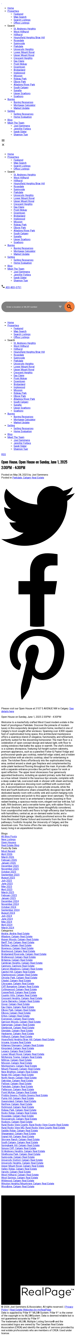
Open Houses (8, 842)
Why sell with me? (23, 1230)
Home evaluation (22, 1233)
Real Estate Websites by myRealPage (30, 1309)
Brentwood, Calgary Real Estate (18, 951)
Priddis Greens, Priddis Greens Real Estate (24, 1095)
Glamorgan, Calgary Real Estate (18, 1024)
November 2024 (10, 904)
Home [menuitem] (10, 8)
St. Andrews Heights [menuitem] (25, 28)
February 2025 (9, 895)
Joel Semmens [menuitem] (22, 125)
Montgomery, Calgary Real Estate (19, 1065)
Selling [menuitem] (11, 111)
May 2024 (6, 921)
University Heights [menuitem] (24, 49)
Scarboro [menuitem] (18, 96)
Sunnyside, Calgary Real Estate (18, 1157)
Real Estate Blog (10, 845)
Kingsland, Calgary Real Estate (17, 1048)
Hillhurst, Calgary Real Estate (16, 1036)
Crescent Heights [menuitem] (23, 58)
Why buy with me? (23, 1206)
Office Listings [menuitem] (21, 22)
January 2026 (8, 863)
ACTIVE (71, 298)
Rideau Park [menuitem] (20, 78)
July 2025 (6, 880)
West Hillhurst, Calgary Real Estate (20, 1174)
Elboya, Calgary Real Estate (16, 1013)
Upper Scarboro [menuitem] (22, 93)
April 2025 (6, 889)
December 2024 (10, 901)
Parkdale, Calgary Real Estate (28, 477)
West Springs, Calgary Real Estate (19, 1177)
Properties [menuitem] (13, 11)
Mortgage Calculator (24, 1209)
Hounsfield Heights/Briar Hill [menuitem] (29, 37)
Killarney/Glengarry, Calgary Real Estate (22, 1045)
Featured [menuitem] (18, 14)
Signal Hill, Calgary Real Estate (17, 1136)
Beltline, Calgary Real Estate (16, 945)
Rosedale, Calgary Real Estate (17, 1115)
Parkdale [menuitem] (18, 46)
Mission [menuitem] (18, 75)
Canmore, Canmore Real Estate (18, 965)
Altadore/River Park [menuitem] (24, 84)
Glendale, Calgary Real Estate (17, 1030)
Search (11, 25)
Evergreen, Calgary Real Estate (17, 1018)
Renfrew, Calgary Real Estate (16, 1104)
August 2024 (8, 913)
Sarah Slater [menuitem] (20, 131)
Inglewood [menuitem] (19, 72)
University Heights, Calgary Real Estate (22, 1163)
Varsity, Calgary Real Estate (16, 1171)
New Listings (8, 839)
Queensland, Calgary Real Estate (18, 1101)
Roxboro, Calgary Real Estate (17, 1121)
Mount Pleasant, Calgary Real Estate (20, 1068)
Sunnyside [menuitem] (19, 43)
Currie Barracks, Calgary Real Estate (20, 1001)
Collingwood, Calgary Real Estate (19, 989)
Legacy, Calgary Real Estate (16, 1051)
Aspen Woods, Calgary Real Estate (20, 939)
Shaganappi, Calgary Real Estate (18, 1133)
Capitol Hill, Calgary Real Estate (18, 971)
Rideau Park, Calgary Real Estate (18, 1110)
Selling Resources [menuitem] (23, 114)
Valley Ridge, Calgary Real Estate (19, 1168)
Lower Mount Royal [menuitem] (24, 52)
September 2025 (10, 874)
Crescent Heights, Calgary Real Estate (21, 998)
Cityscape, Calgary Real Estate (17, 983)
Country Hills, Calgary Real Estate (19, 995)
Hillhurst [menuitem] (18, 34)
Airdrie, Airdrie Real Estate (15, 933)
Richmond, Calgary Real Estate (17, 1107)
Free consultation (22, 1236)
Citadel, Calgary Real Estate (16, 980)
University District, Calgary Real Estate (22, 1160)
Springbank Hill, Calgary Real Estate (20, 1145)
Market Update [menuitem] (22, 108)
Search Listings (21, 1212)
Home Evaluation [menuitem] (23, 116)
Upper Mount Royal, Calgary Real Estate (22, 1165)
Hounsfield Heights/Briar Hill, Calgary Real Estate (27, 1039)
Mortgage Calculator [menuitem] (24, 105)
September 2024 (10, 910)
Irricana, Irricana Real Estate (16, 1042)
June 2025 (7, 883)
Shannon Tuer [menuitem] (21, 134)
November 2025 (10, 868)
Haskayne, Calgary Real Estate (17, 1033)
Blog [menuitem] (9, 119)
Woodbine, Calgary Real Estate (17, 1186)
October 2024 (8, 907)
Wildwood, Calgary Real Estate (17, 1180)
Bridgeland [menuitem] (19, 69)
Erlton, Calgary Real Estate (15, 1015)
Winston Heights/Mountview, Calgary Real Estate (27, 1183)
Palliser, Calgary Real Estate (16, 1083)
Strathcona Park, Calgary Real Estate (20, 1154)
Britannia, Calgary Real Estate (17, 960)
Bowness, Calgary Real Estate (17, 948)
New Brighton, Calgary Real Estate (19, 1071)
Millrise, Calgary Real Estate (16, 1060)
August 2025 (8, 877)
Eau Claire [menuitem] (19, 61)
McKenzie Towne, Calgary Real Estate (21, 1057)
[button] (11, 287)
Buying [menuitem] (11, 99)
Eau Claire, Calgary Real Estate (17, 1007)
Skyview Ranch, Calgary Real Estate (20, 1139)
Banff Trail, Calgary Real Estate (17, 942)
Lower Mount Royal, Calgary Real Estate (22, 1054)
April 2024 (6, 924)
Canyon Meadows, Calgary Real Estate (22, 968)
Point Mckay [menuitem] (20, 64)
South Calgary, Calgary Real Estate (19, 1142)
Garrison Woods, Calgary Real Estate (21, 1021)
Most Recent (8, 851)
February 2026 (9, 860)
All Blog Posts (9, 836)
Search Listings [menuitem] (22, 19)
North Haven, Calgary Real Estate (19, 1077)
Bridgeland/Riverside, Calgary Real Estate (23, 954)
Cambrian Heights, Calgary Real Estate (22, 963)
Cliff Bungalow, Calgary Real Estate (20, 986)
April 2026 (6, 854)
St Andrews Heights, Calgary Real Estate (23, 1151)
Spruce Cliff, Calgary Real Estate (18, 1148)
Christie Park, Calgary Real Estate (19, 977)
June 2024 (7, 918)
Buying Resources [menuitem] (23, 102)
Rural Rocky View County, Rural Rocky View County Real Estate (35, 1124)
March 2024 (7, 927)
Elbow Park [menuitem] (20, 81)
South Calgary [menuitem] (21, 87)
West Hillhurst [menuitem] (21, 31)
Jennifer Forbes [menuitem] (22, 128)
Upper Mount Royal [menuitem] (24, 55)
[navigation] (38, 216)
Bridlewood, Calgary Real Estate (18, 957)
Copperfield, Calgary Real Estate (18, 992)
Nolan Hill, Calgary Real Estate (17, 1074)
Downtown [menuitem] (19, 66)
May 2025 (6, 886)
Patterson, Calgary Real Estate (17, 1089)
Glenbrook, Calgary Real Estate (17, 1027)
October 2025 (8, 871)
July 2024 (6, 915)
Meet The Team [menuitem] (15, 122)
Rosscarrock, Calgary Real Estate (19, 1118)
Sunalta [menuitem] (18, 90)
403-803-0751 (13, 287)
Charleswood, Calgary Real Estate (19, 974)
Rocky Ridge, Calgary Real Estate (19, 1113)
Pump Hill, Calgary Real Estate (17, 1098)
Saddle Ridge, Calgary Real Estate (19, 1130)
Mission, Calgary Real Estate (16, 1063)
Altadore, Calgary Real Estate (17, 936)
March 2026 (7, 857)
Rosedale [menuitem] (19, 40)
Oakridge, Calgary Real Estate (17, 1080)
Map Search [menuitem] (20, 16)
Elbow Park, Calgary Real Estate (18, 1010)
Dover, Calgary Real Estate (15, 1004)
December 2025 (10, 865)
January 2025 (8, 898)
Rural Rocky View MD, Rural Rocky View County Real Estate (33, 1127)
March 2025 (7, 892)
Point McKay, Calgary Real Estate (19, 1092)
